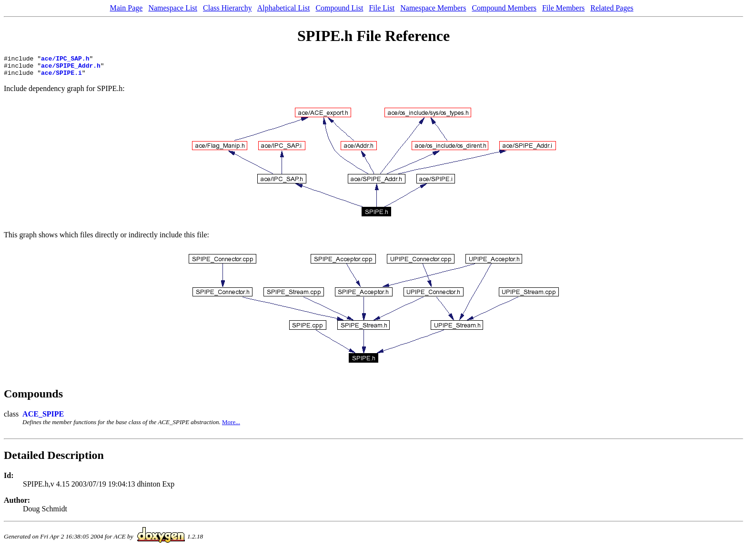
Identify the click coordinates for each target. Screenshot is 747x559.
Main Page (126, 8)
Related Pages (611, 8)
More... (231, 426)
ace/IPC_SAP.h (65, 59)
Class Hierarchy (227, 8)
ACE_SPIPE (43, 418)
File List (381, 8)
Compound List (339, 8)
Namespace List (172, 8)
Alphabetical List (283, 8)
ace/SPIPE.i (61, 76)
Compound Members (504, 8)
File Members (563, 8)
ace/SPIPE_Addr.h (71, 68)
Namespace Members (433, 8)
